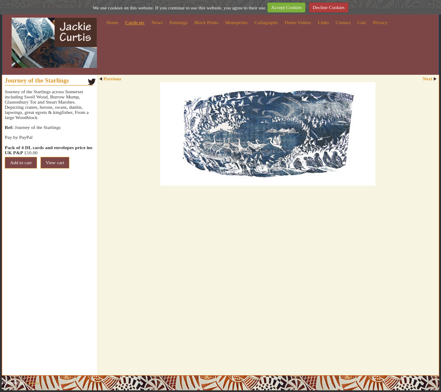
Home (112, 22)
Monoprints (236, 22)
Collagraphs (266, 22)
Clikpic (33, 382)
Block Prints (206, 22)
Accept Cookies (286, 7)
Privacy (380, 22)
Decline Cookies (329, 7)
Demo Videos (298, 22)
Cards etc (135, 22)
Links (323, 22)
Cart (361, 22)
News (157, 22)
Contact (343, 22)
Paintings (179, 22)
